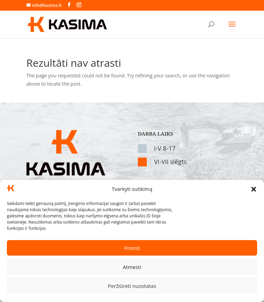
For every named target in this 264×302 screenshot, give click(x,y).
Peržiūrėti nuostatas (132, 285)
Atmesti (132, 266)
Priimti (132, 248)
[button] (253, 189)
